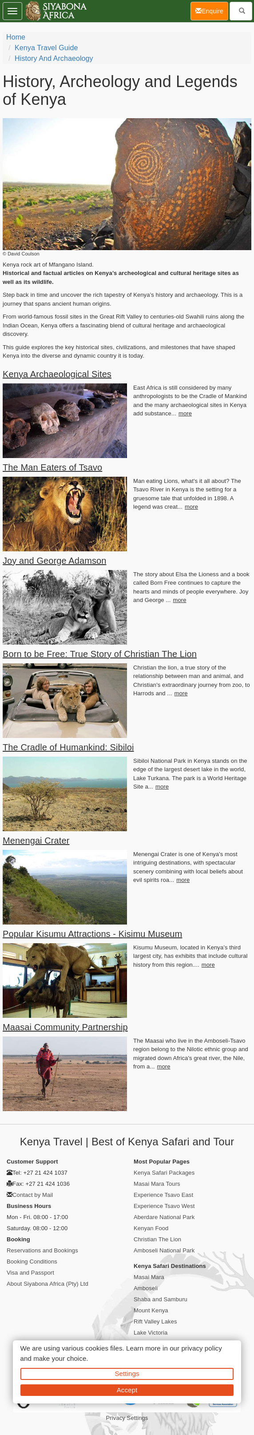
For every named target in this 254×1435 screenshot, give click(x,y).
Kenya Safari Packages (164, 1172)
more (185, 413)
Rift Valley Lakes (155, 1321)
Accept (127, 1390)
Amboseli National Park (164, 1250)
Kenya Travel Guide (46, 48)
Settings (127, 1373)
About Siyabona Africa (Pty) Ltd (47, 1283)
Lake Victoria (150, 1332)
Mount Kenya (151, 1310)
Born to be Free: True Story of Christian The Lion (100, 654)
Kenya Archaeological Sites (57, 374)
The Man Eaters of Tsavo (52, 467)
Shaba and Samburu (160, 1299)
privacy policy (201, 1348)
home (15, 37)
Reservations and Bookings (42, 1250)
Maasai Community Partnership (65, 1027)
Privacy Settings (127, 1418)
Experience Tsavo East (163, 1195)
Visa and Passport (30, 1272)
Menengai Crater (36, 840)
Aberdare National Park (164, 1217)
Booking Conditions (32, 1261)
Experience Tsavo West (164, 1206)
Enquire (211, 10)
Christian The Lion (157, 1239)
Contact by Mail (32, 1195)
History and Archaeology (54, 58)
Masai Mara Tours (157, 1183)
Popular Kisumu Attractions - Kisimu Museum (92, 934)
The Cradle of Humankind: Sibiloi (68, 747)
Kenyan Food (151, 1228)
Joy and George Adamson (54, 561)
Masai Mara (149, 1277)
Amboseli (146, 1288)
